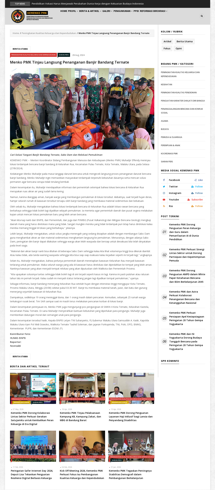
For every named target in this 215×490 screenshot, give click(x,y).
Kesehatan (166, 84)
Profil (78, 16)
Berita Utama (20, 49)
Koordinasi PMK (169, 153)
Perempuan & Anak (21, 402)
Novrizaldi (15, 346)
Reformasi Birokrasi (172, 16)
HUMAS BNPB (18, 338)
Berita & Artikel (98, 16)
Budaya (165, 129)
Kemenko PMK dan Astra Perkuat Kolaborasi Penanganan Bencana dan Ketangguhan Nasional (184, 297)
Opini (179, 48)
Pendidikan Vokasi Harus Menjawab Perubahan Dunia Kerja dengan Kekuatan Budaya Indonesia (88, 3)
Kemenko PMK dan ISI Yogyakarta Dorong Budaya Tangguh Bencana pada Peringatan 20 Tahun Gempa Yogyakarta (186, 342)
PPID (152, 16)
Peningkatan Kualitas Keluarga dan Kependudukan (49, 33)
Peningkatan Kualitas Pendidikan (179, 92)
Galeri (117, 16)
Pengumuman (136, 16)
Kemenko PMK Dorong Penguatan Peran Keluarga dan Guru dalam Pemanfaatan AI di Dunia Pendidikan (185, 232)
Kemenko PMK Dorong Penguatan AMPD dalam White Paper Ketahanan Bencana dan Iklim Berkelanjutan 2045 (187, 276)
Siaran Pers (64, 55)
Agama (164, 121)
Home (66, 16)
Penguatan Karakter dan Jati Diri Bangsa (183, 100)
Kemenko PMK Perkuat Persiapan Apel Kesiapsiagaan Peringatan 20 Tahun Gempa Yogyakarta (186, 318)
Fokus (167, 48)
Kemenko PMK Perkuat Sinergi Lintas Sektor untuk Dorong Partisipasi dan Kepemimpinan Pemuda (187, 255)
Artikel (167, 41)
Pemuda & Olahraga (171, 137)
